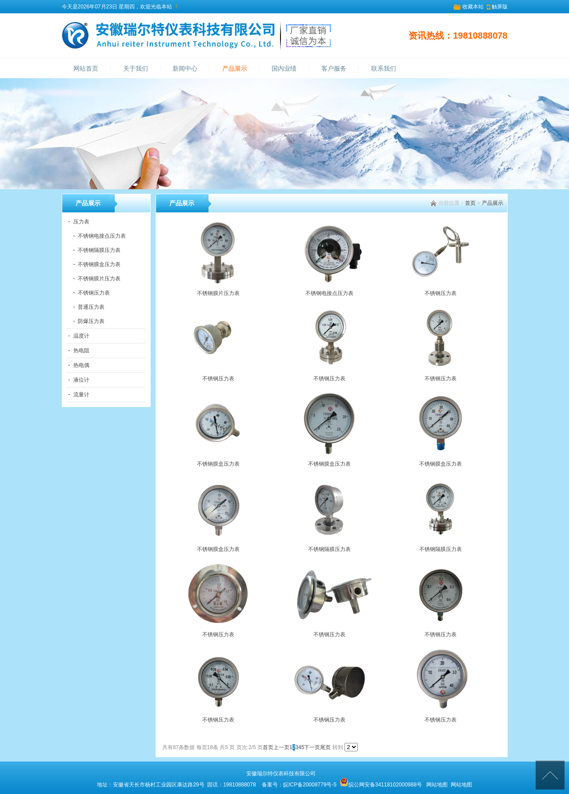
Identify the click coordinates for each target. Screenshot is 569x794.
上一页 (281, 747)
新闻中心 (184, 68)
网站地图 (437, 785)
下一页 (312, 747)
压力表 (81, 222)
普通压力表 (91, 307)
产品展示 (234, 68)
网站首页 (85, 68)
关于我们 (135, 68)
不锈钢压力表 (94, 293)
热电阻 (81, 350)
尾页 (325, 747)
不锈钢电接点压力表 (102, 236)
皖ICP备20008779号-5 (310, 785)
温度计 (81, 336)
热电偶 (81, 365)
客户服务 (333, 68)
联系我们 (383, 68)
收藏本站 (473, 7)
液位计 (81, 380)
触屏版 (500, 7)
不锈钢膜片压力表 (99, 278)
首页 (470, 203)
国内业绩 (284, 68)
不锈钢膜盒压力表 (99, 264)
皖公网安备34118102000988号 (385, 785)
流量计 (81, 394)
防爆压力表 (91, 321)
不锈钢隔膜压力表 (99, 250)
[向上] (550, 775)
